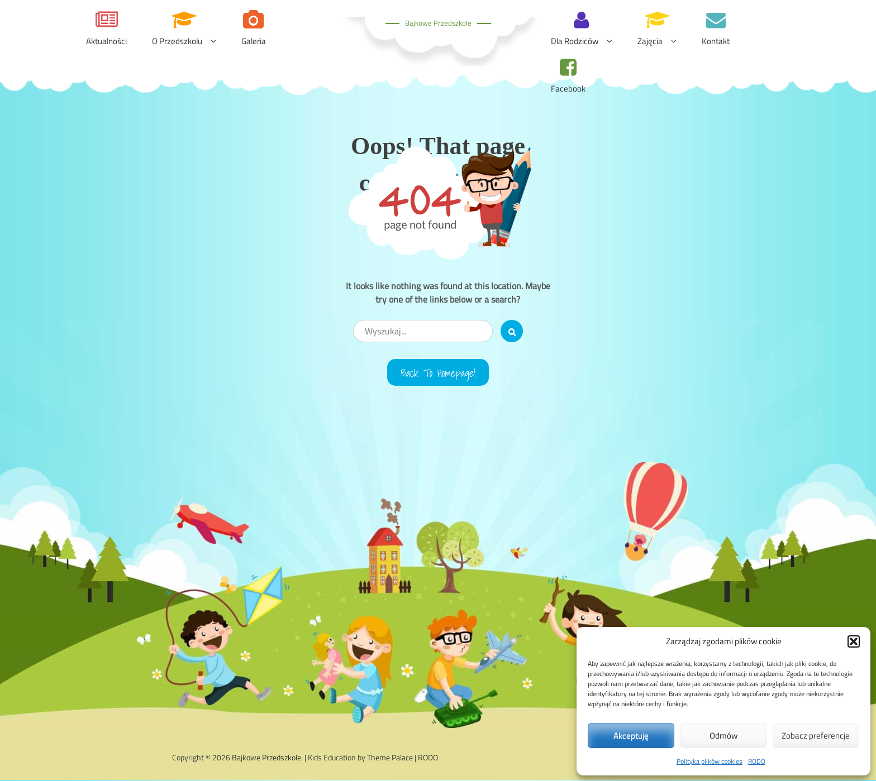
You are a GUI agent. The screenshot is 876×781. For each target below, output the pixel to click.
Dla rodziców (574, 41)
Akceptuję (631, 735)
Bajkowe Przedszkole (438, 22)
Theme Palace (390, 758)
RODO (756, 761)
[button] (853, 641)
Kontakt (716, 41)
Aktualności (106, 41)
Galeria (253, 41)
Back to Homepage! (438, 373)
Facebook (568, 88)
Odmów (723, 735)
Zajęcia (650, 41)
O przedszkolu (177, 41)
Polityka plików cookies (709, 761)
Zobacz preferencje (816, 735)
